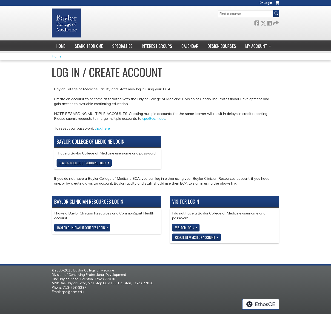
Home (61, 46)
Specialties (122, 46)
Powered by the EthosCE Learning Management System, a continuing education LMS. (260, 304)
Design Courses (222, 46)
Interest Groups (157, 46)
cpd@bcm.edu (153, 118)
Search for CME (89, 46)
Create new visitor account (195, 237)
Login (268, 2)
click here (102, 128)
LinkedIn (269, 22)
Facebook (256, 22)
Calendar (189, 46)
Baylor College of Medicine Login (83, 162)
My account (256, 46)
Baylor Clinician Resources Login (81, 227)
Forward (275, 22)
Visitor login (184, 227)
